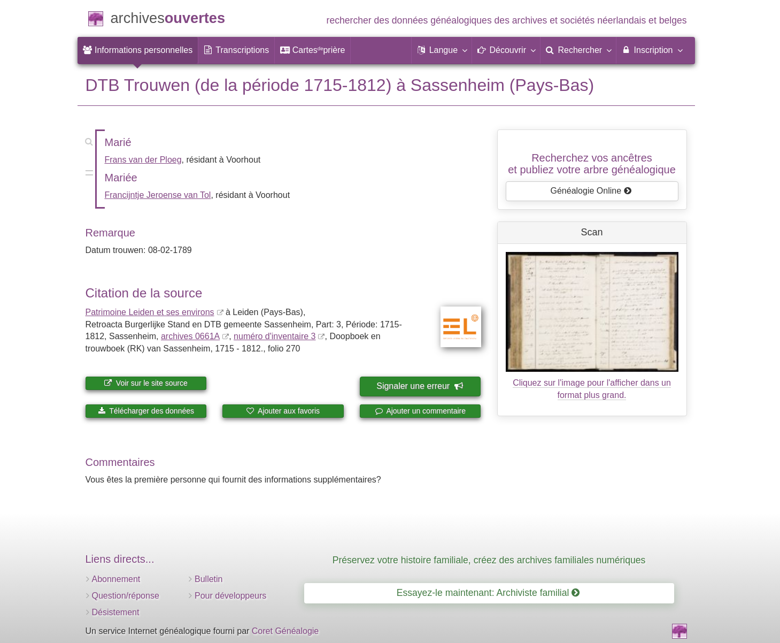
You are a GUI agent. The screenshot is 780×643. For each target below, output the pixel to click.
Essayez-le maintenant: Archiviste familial (488, 592)
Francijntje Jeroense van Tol (158, 195)
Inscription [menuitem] (651, 49)
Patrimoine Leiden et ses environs (150, 312)
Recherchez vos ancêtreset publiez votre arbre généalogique (592, 163)
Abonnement (116, 579)
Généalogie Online (591, 190)
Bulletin (208, 579)
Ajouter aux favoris (283, 411)
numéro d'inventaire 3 (274, 336)
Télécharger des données (146, 411)
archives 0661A (190, 336)
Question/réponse (125, 595)
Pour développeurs (230, 595)
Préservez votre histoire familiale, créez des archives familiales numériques (489, 560)
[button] (442, 50)
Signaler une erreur (419, 386)
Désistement (116, 612)
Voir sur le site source (146, 383)
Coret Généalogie (285, 631)
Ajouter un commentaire (420, 411)
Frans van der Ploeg (143, 159)
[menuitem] (138, 50)
